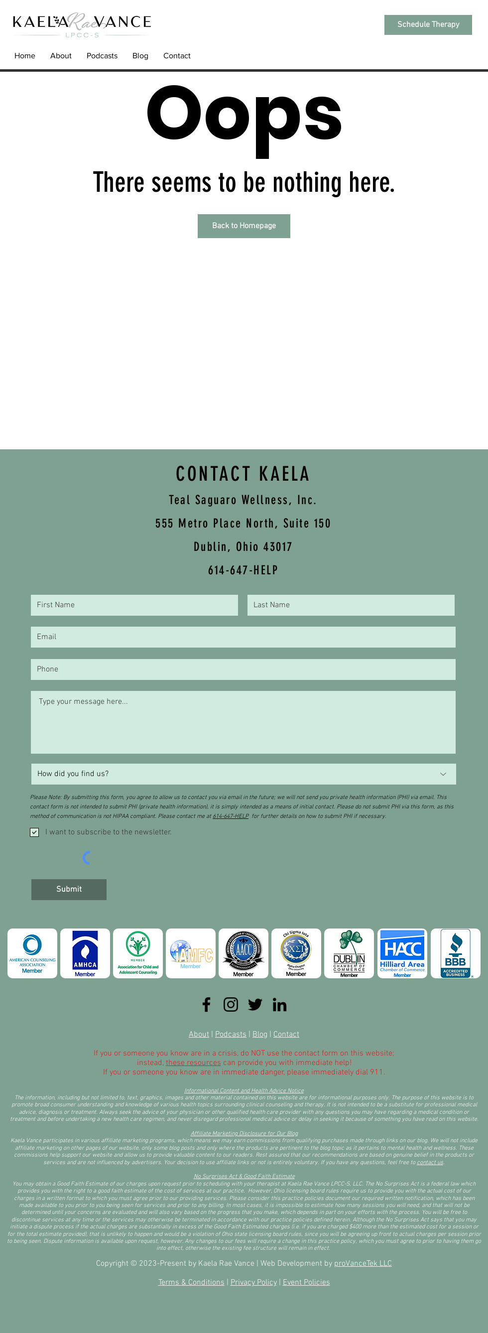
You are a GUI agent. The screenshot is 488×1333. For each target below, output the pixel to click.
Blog (259, 1035)
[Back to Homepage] (244, 226)
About (199, 1035)
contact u (428, 1162)
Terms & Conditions (191, 1283)
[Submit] (69, 889)
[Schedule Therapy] (428, 25)
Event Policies (306, 1283)
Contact (286, 1035)
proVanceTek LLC (363, 1264)
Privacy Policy (254, 1283)
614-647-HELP (230, 816)
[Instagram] (231, 1004)
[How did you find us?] (243, 774)
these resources (193, 1063)
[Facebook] (206, 1004)
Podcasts (230, 1035)
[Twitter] (255, 1004)
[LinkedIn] (279, 1004)
